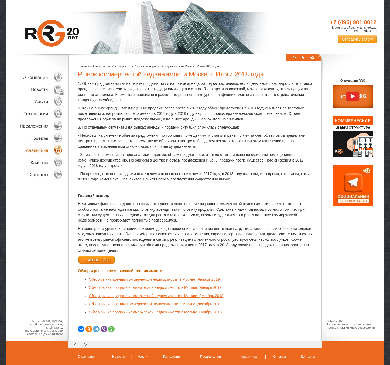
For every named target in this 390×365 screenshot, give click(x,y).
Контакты (36, 174)
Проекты (36, 138)
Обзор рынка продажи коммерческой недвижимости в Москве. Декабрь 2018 (156, 296)
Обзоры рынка (121, 66)
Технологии (36, 114)
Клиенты (36, 162)
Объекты (36, 126)
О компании (36, 77)
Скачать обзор (96, 260)
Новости (37, 89)
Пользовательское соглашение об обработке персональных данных (350, 332)
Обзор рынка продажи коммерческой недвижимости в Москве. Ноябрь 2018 (155, 312)
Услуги (36, 101)
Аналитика (36, 150)
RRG (52, 33)
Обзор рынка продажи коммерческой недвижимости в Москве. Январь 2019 (155, 287)
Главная (83, 66)
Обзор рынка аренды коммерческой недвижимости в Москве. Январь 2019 (154, 279)
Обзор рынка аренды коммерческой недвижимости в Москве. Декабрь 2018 (155, 304)
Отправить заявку (357, 39)
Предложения (210, 357)
